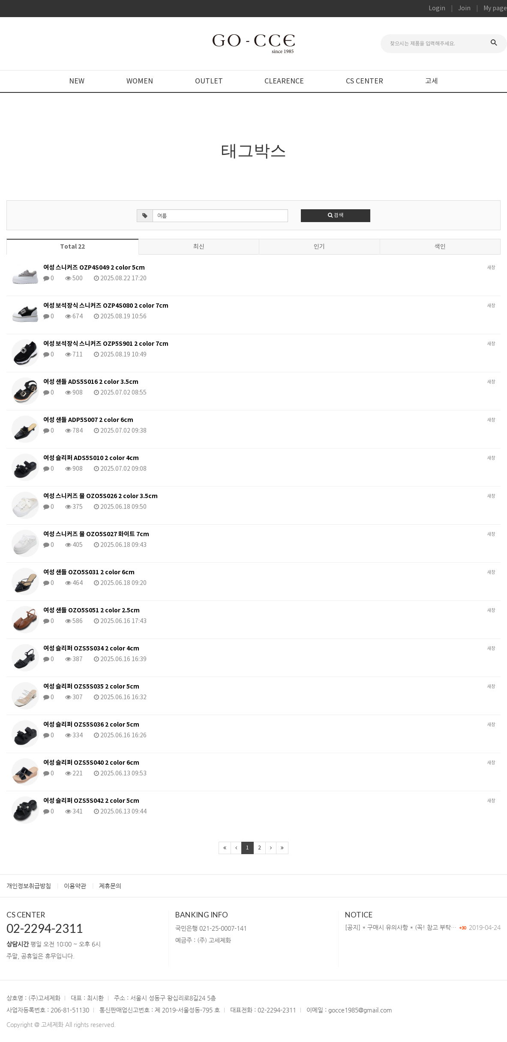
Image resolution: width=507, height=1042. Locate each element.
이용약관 (75, 885)
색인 (440, 246)
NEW (76, 81)
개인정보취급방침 (28, 885)
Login (437, 8)
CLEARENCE (284, 81)
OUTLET (209, 81)
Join (464, 8)
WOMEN (139, 81)
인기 (319, 246)
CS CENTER (364, 81)
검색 (335, 215)
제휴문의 (110, 885)
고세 (431, 81)
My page (495, 8)
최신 (198, 246)
